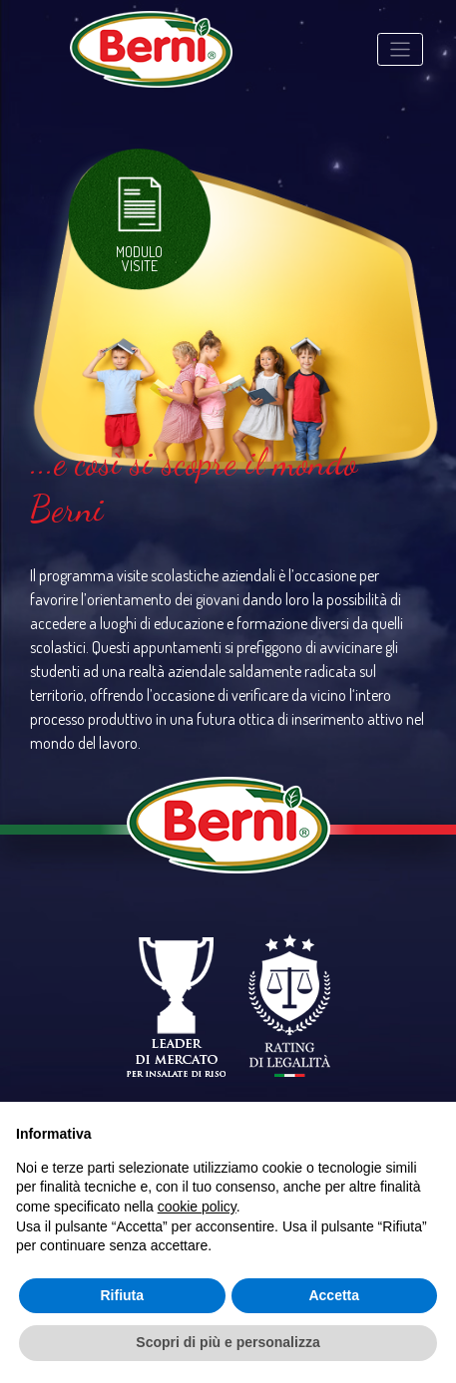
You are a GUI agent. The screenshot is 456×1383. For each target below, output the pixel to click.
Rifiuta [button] (122, 1295)
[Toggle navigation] (400, 49)
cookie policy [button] (197, 1206)
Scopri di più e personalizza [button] (227, 1342)
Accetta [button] (333, 1295)
